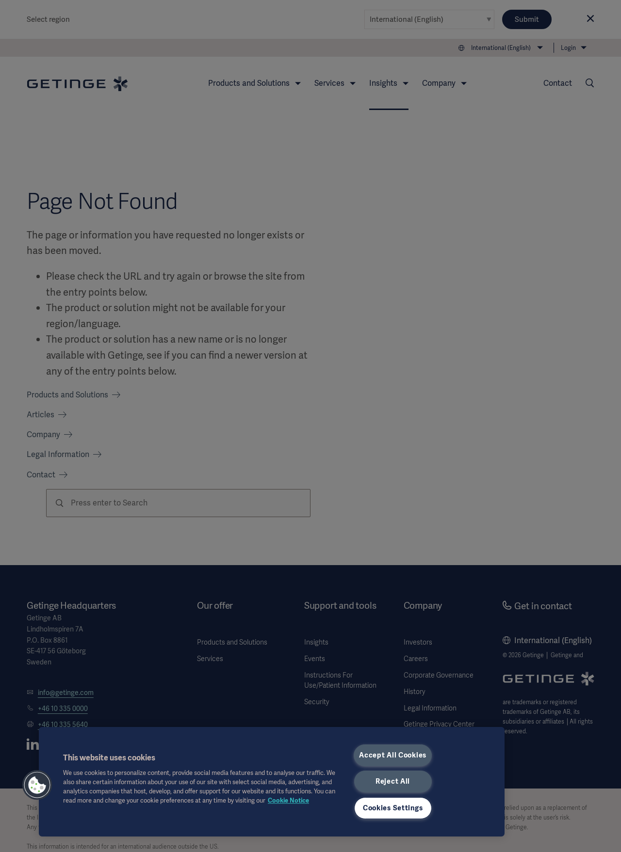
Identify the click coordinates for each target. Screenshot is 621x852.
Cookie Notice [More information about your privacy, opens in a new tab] (288, 800)
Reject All (393, 781)
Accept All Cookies (392, 755)
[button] (37, 785)
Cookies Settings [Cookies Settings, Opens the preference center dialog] (393, 808)
